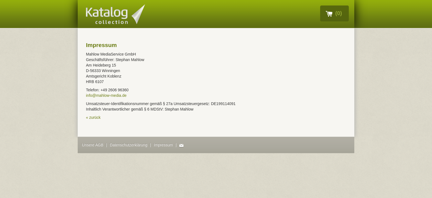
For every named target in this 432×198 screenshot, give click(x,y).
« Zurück (93, 117)
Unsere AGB (92, 145)
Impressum (163, 145)
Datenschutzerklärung (128, 145)
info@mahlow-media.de (106, 95)
